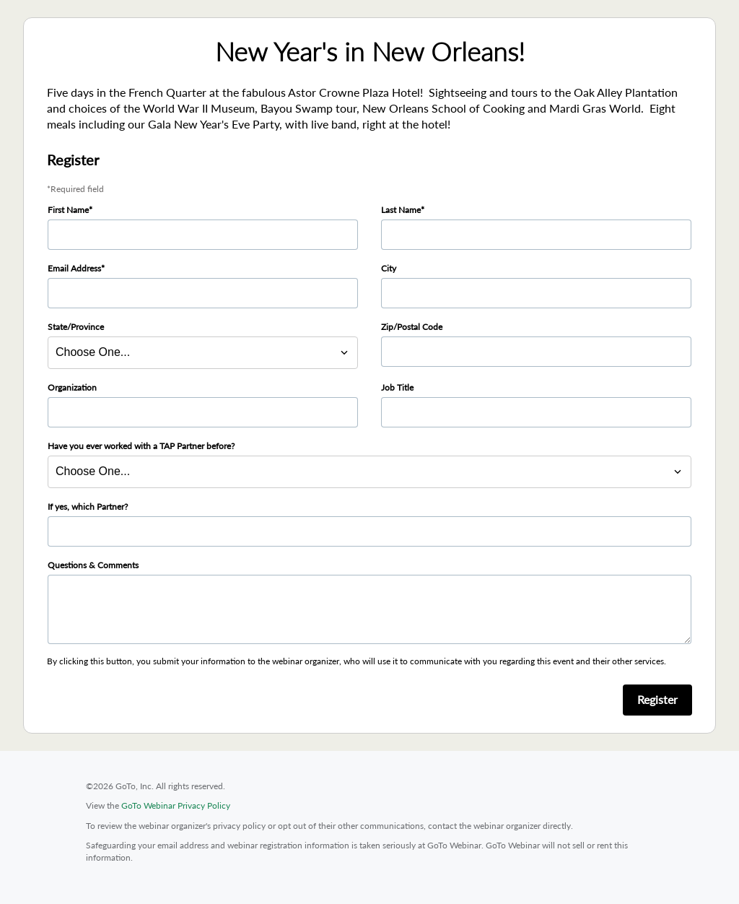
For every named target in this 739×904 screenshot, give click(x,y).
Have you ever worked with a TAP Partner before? (141, 445)
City (388, 268)
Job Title (397, 387)
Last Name (401, 209)
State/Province (76, 326)
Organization (72, 387)
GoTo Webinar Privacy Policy (175, 805)
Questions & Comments (93, 565)
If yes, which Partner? (88, 506)
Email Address (74, 268)
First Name (68, 209)
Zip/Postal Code (411, 326)
